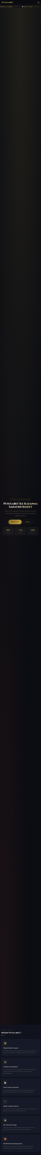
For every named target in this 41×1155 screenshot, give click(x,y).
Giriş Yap (27, 522)
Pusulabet (7, 2)
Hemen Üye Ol (15, 522)
